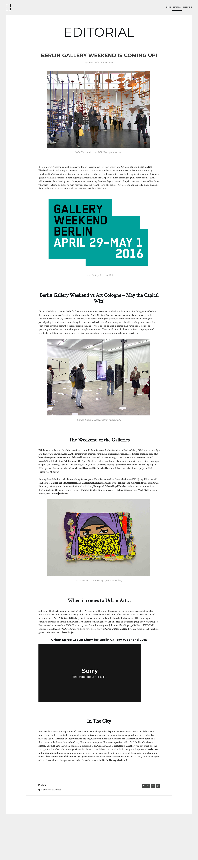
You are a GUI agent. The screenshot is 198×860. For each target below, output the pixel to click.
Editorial (176, 7)
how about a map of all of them (61, 756)
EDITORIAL (99, 32)
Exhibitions (187, 7)
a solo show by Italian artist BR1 (122, 618)
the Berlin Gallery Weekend (112, 760)
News (43, 785)
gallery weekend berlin (51, 790)
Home (168, 7)
